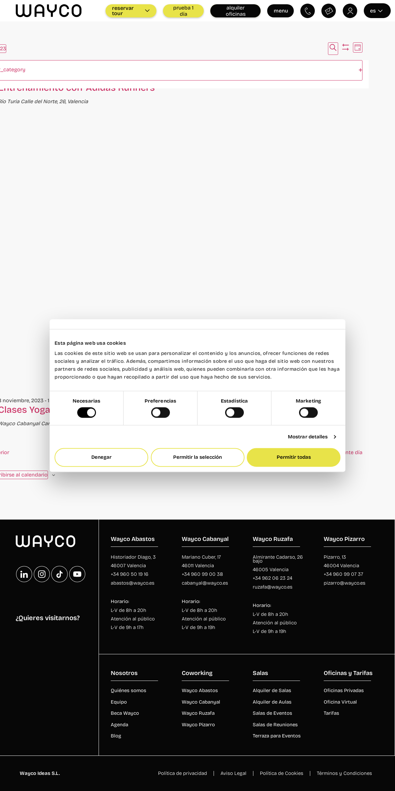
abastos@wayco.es (132, 583)
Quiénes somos (128, 690)
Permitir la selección (197, 457)
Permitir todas (294, 457)
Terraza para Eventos (277, 736)
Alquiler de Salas (272, 690)
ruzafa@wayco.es (272, 587)
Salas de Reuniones (275, 725)
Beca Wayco (125, 713)
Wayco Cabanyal (201, 702)
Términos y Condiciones (344, 773)
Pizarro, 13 (335, 557)
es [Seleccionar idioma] (376, 11)
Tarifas (331, 713)
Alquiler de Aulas (272, 702)
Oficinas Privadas (344, 690)
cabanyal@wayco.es (205, 583)
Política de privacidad (182, 773)
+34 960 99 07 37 (343, 574)
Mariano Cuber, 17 (201, 557)
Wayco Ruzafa (198, 713)
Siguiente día (346, 452)
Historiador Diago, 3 (133, 557)
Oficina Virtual (340, 702)
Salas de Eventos (272, 713)
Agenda (119, 725)
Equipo (119, 702)
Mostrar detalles (308, 437)
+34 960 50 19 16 (130, 574)
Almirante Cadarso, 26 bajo (278, 559)
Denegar (101, 457)
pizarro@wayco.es (344, 583)
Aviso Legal (233, 773)
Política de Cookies (281, 773)
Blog (116, 736)
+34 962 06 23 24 (272, 578)
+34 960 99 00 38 (203, 574)
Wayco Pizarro (198, 725)
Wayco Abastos (200, 690)
